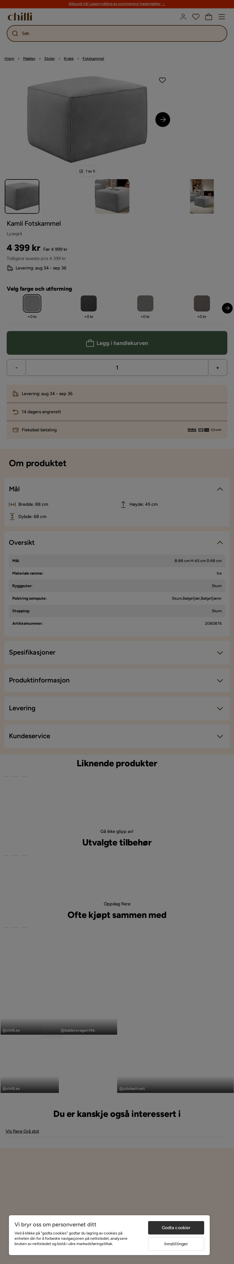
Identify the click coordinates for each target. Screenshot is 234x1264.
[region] (109, 1235)
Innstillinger (176, 1243)
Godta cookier (176, 1227)
